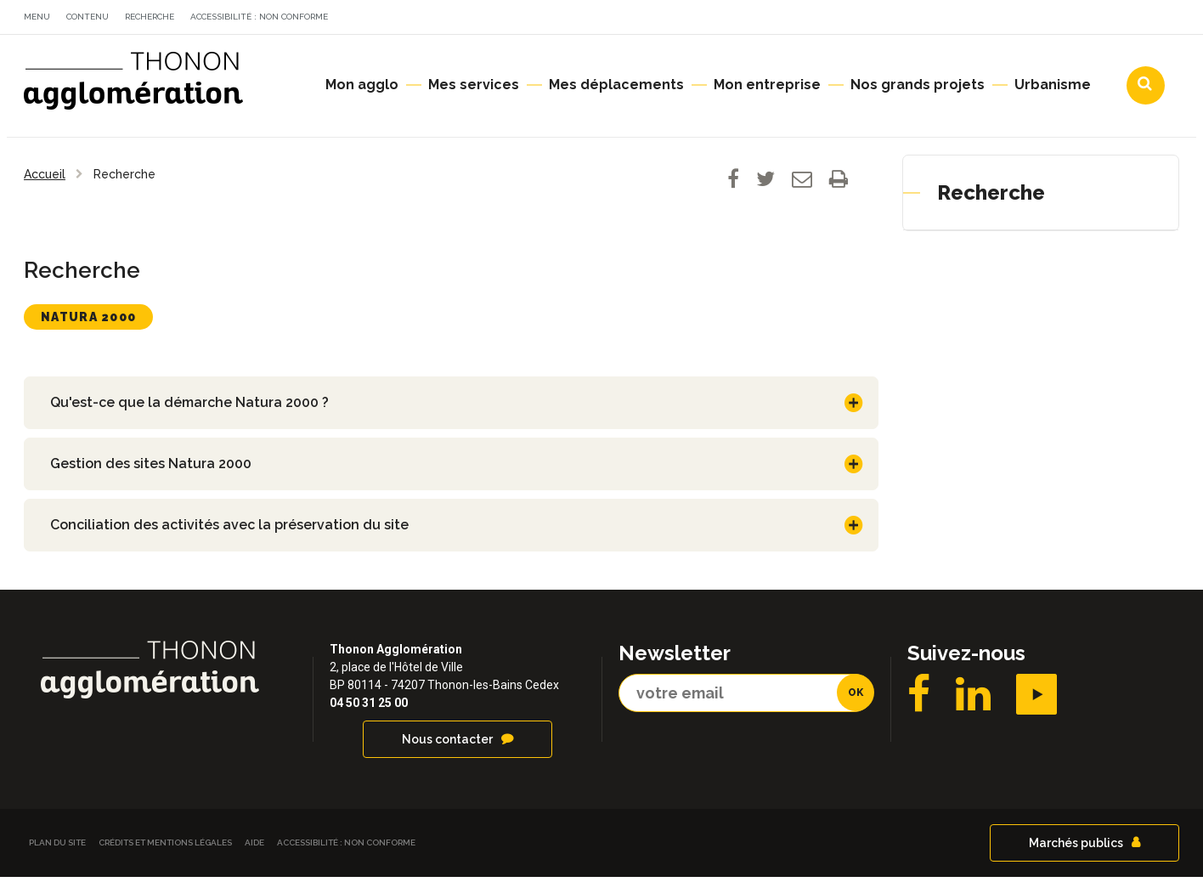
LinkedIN (973, 699)
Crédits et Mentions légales (165, 847)
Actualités (826, 19)
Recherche (149, 16)
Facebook (918, 699)
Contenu (87, 16)
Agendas (928, 19)
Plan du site (57, 847)
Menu (37, 16)
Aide (254, 847)
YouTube (1036, 699)
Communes (1031, 19)
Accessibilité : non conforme (259, 16)
